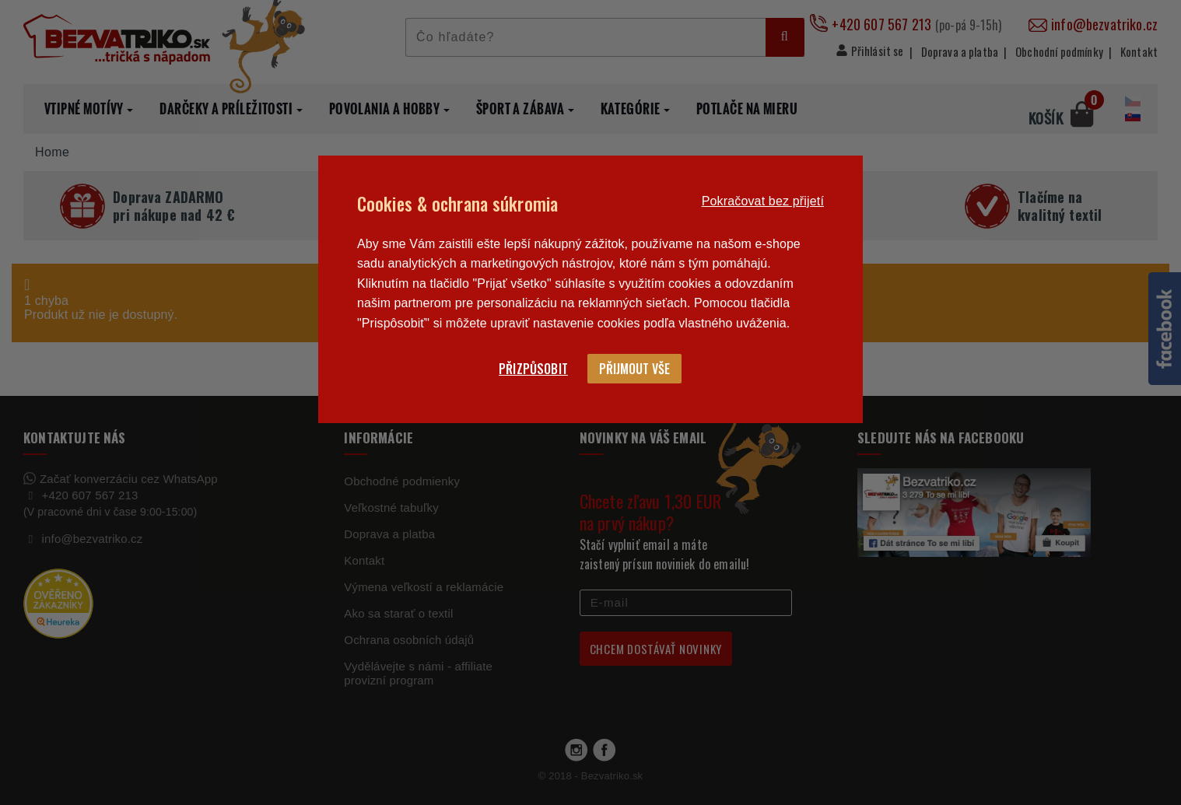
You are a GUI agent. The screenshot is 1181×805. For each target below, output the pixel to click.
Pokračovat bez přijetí (763, 201)
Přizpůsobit (533, 368)
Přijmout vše (634, 368)
